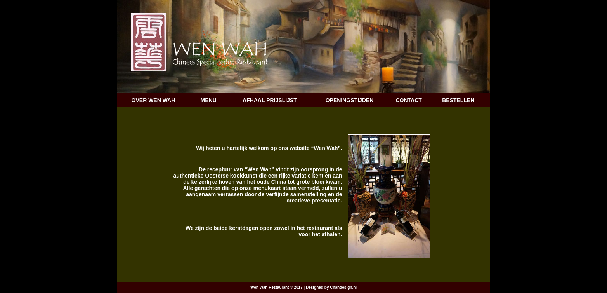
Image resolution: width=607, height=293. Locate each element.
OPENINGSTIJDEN (350, 100)
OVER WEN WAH (153, 100)
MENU (209, 100)
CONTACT (408, 100)
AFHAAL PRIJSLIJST (270, 100)
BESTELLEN (458, 100)
